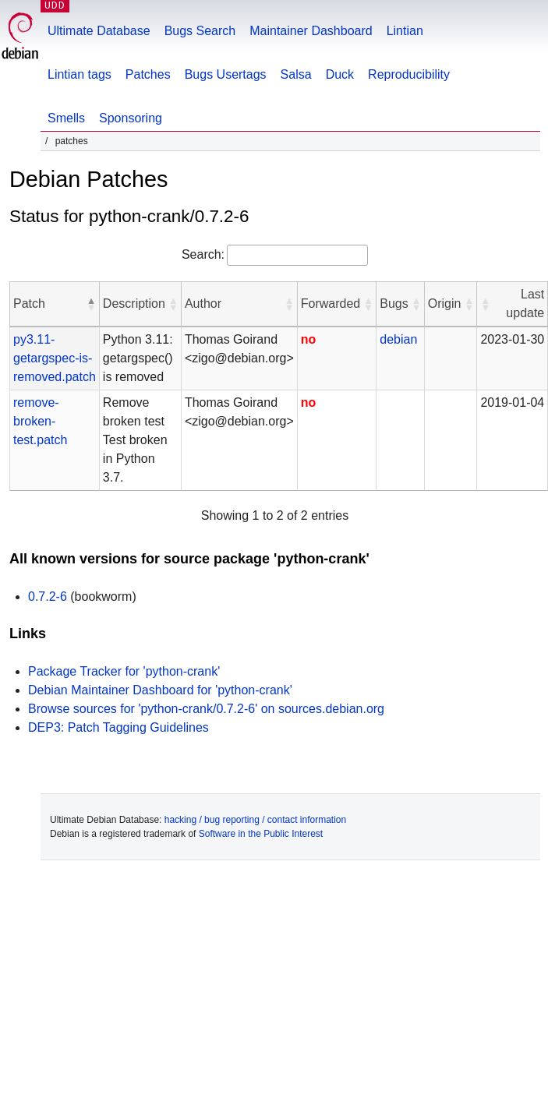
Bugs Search (200, 30)
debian (398, 339)
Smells (66, 118)
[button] (91, 304)
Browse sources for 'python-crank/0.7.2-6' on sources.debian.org (206, 708)
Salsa (296, 74)
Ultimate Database (99, 30)
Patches (148, 74)
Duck (340, 74)
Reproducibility (409, 74)
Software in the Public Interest (261, 833)
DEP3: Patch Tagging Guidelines (118, 727)
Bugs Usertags (226, 74)
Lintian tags (79, 74)
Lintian (405, 30)
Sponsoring (130, 118)
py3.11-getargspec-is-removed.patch (54, 358)
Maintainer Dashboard (310, 30)
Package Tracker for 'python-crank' (124, 671)
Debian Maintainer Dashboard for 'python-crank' (160, 690)
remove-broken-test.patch (40, 421)
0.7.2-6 (47, 596)
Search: (203, 254)
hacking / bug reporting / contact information (255, 819)
